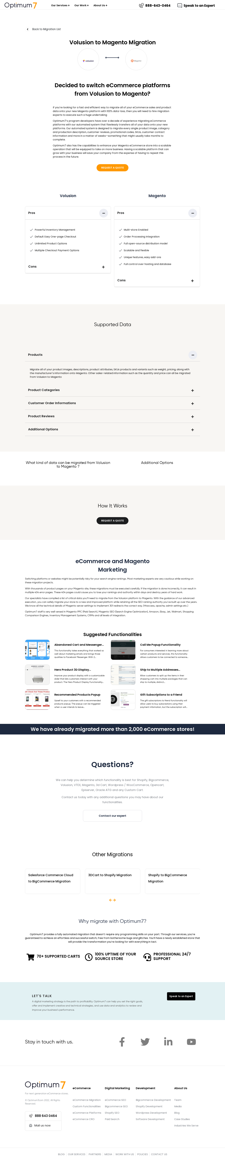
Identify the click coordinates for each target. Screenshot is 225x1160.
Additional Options (43, 429)
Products (35, 354)
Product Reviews (41, 416)
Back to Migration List (46, 29)
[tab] (68, 213)
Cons (32, 266)
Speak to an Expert (199, 5)
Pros (31, 213)
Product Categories (44, 390)
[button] (112, 167)
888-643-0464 (157, 5)
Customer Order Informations (52, 403)
